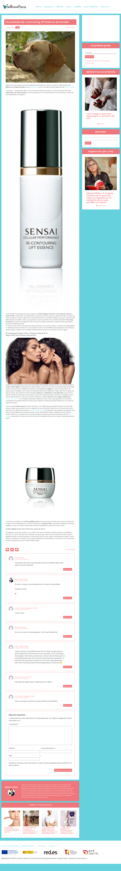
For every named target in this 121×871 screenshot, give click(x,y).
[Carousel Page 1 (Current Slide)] (98, 123)
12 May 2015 (10, 27)
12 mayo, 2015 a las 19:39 (21, 629)
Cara (17, 27)
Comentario (14, 724)
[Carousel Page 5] (103, 205)
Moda (68, 7)
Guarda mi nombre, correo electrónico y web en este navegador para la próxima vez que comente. (40, 764)
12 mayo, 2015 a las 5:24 (21, 698)
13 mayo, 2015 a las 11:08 (21, 581)
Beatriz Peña (70, 27)
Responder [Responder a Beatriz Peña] (68, 598)
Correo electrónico (48, 748)
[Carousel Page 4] (103, 123)
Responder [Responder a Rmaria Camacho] (68, 686)
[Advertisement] (101, 28)
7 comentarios (69, 549)
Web (10, 756)
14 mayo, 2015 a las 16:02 (21, 559)
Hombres (77, 7)
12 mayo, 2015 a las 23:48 (22, 609)
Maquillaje (48, 7)
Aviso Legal (41, 846)
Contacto (53, 846)
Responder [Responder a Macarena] (68, 636)
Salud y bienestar (91, 7)
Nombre (12, 748)
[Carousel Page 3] (101, 123)
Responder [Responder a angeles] (68, 569)
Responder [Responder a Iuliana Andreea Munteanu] (68, 617)
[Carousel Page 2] (100, 123)
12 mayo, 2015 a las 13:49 (21, 648)
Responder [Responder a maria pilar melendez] (68, 705)
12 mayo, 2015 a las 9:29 (21, 678)
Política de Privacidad (10, 846)
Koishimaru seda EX (12, 399)
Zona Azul (105, 7)
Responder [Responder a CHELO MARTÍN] (68, 667)
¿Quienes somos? (28, 846)
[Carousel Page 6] (104, 205)
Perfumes (60, 7)
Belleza (38, 7)
